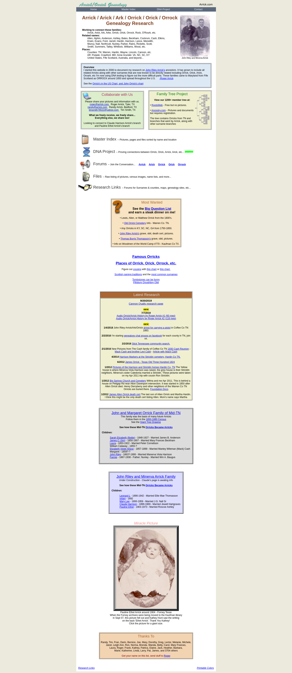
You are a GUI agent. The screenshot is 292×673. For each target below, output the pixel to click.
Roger (167, 655)
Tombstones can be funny (146, 279)
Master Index (128, 9)
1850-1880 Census (156, 419)
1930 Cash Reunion (178, 348)
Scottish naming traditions (128, 274)
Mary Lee (125, 501)
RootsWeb (157, 105)
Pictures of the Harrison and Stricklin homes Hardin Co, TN (144, 367)
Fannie (113, 457)
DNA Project (163, 9)
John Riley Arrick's (155, 70)
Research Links (100, 187)
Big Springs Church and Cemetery (128, 380)
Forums (93, 164)
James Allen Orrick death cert (125, 394)
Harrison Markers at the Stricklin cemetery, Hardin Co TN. (150, 356)
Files (90, 176)
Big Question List (158, 208)
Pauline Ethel (127, 507)
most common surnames (164, 274)
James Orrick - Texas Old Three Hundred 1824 (150, 362)
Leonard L (125, 495)
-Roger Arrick (166, 78)
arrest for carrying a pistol (157, 327)
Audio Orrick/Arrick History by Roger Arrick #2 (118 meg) (146, 318)
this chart (152, 269)
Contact (198, 9)
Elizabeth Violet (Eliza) (122, 448)
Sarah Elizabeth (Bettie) (122, 437)
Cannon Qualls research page (146, 303)
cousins (137, 269)
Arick (152, 164)
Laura (113, 443)
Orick (171, 164)
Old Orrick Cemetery (135, 223)
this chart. (165, 269)
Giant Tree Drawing (150, 422)
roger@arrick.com (100, 104)
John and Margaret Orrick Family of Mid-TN (145, 413)
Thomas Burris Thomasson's (135, 238)
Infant (123, 498)
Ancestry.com (158, 110)
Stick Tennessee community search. (151, 343)
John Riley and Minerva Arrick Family (145, 477)
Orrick (161, 164)
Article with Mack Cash (165, 351)
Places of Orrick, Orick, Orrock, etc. (146, 263)
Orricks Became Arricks (159, 427)
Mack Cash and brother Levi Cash (133, 351)
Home (93, 9)
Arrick (142, 164)
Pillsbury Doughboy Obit (146, 282)
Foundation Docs (159, 389)
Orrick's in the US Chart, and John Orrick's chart (117, 83)
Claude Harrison (128, 504)
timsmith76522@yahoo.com (104, 110)
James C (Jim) (117, 440)
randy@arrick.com (98, 107)
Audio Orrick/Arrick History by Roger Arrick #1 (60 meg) (146, 315)
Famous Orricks (146, 257)
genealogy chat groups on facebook (143, 335)
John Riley (115, 454)
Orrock (182, 164)
